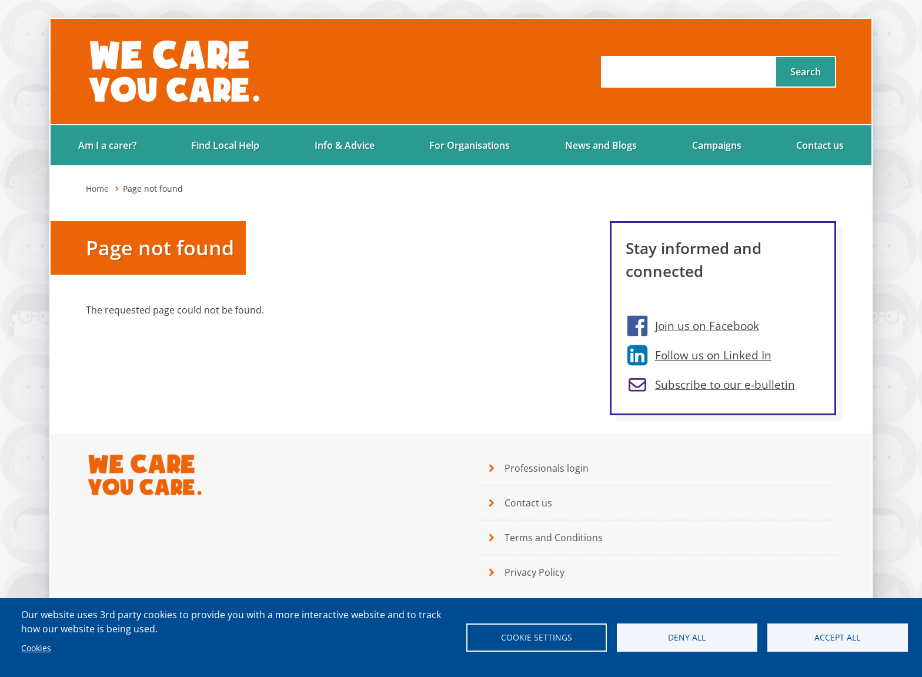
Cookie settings (536, 637)
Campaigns (716, 145)
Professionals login (547, 468)
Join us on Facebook (707, 326)
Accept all (837, 637)
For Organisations (469, 145)
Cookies (36, 647)
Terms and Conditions (554, 537)
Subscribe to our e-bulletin (725, 384)
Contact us (820, 145)
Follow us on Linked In (713, 355)
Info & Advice (345, 145)
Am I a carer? (107, 145)
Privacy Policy (534, 572)
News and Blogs (601, 145)
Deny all (687, 637)
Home (97, 188)
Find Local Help (225, 145)
